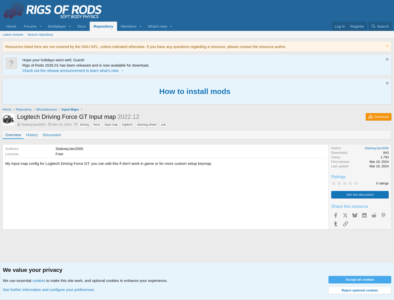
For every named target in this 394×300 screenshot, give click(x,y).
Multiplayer (57, 26)
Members (129, 26)
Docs (81, 26)
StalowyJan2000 (33, 124)
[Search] (380, 26)
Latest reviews (13, 34)
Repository (103, 26)
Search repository (40, 34)
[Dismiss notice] (386, 46)
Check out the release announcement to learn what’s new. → (73, 70)
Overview (13, 135)
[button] (40, 26)
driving (84, 124)
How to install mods (194, 91)
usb (163, 124)
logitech (127, 124)
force (96, 124)
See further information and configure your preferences (48, 289)
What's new (157, 26)
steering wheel (146, 124)
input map (111, 124)
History (32, 135)
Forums (30, 26)
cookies (38, 280)
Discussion (52, 135)
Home (11, 26)
